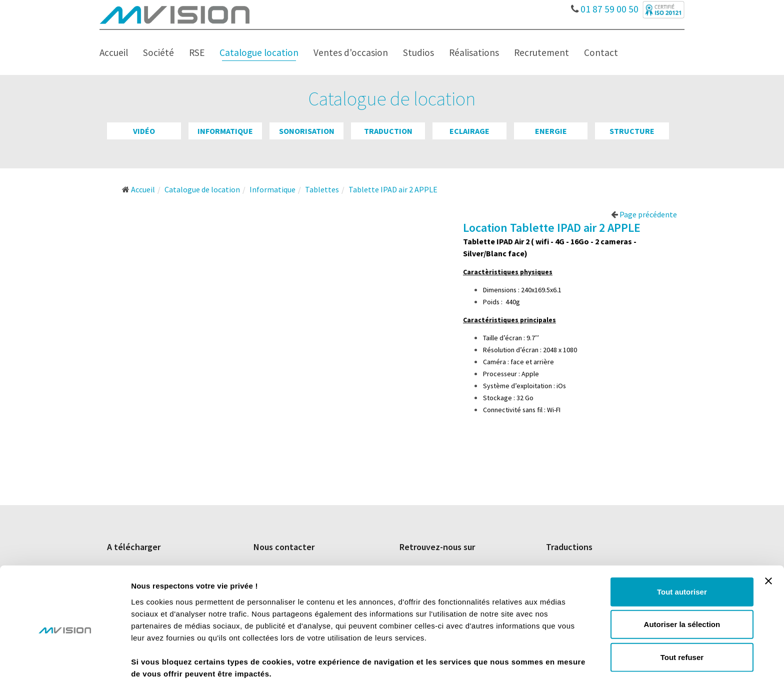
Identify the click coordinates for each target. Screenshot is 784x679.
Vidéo (144, 131)
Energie (551, 131)
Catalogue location (259, 52)
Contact (601, 52)
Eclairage (470, 131)
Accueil (114, 52)
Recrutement (541, 52)
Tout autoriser (682, 545)
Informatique (225, 131)
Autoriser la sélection (682, 578)
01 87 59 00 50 (605, 6)
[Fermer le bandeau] (768, 534)
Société (158, 52)
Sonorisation (306, 131)
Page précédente (644, 214)
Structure (632, 131)
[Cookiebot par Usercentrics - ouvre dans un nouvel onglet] (64, 659)
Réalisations (474, 52)
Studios (418, 52)
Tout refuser (682, 610)
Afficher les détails (550, 659)
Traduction (388, 131)
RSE (196, 52)
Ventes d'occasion (351, 52)
